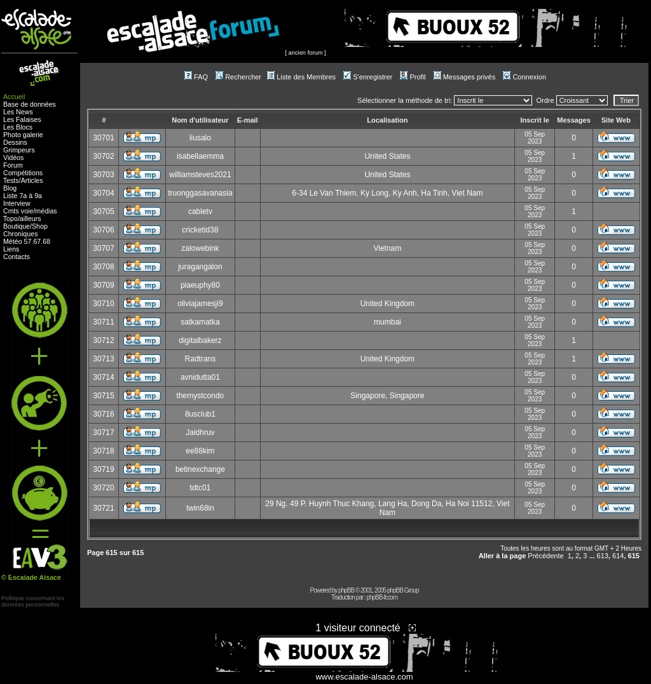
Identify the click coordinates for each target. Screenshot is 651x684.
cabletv (200, 211)
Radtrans (200, 358)
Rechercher (238, 77)
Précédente (545, 556)
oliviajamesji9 (200, 303)
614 (618, 556)
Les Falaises (22, 119)
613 (602, 556)
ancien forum (306, 53)
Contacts (16, 256)
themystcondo (200, 395)
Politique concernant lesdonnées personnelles (32, 601)
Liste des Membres (301, 77)
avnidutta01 (200, 377)
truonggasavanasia (200, 193)
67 (37, 241)
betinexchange (200, 469)
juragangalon (200, 266)
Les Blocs (17, 127)
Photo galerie (23, 134)
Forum (13, 165)
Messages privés (465, 77)
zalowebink (200, 248)
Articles (32, 180)
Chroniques (20, 234)
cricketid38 (200, 229)
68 (46, 241)
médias (46, 211)
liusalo (200, 137)
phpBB (346, 590)
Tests (11, 180)
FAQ (196, 77)
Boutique (16, 226)
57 (28, 241)
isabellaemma (200, 156)
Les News (18, 112)
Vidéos (13, 157)
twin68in (200, 508)
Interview (17, 203)
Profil (412, 77)
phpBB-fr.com (381, 597)
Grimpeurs (19, 150)
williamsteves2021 (200, 174)
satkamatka (200, 322)
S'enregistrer (367, 77)
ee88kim (200, 450)
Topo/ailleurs (22, 218)
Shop (40, 226)
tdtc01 (200, 487)
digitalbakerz (200, 340)
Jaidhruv (200, 432)
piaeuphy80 (200, 285)
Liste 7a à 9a (22, 195)
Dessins (15, 142)
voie (27, 211)
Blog (10, 188)
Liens (11, 249)
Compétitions (23, 173)
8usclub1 (200, 414)
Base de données (29, 104)
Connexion (524, 77)
